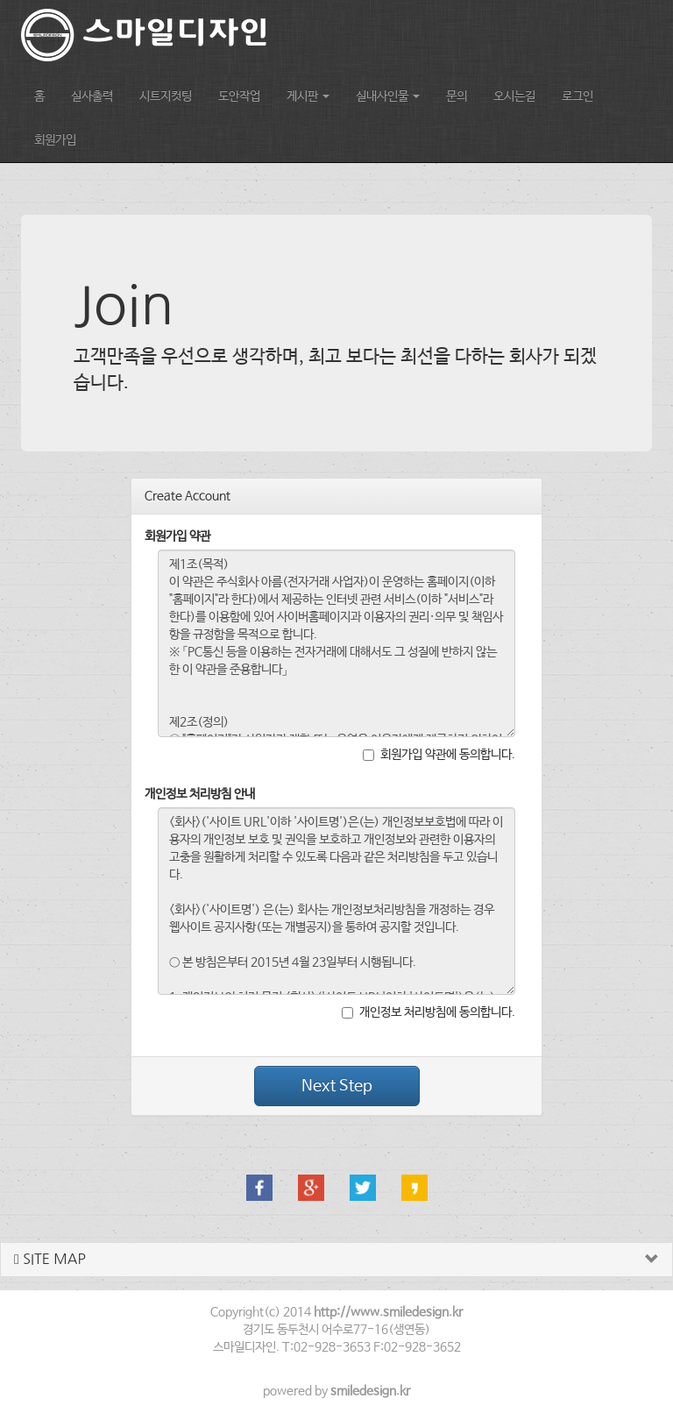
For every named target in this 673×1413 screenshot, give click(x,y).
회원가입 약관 (177, 536)
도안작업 (239, 96)
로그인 (577, 96)
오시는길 (514, 96)
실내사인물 (388, 96)
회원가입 (55, 140)
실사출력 (92, 96)
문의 (456, 96)
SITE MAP (50, 1259)
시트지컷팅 (165, 96)
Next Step (336, 1086)
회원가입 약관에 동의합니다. (439, 755)
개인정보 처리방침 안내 (200, 794)
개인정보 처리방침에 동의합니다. (428, 1012)
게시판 (308, 96)
